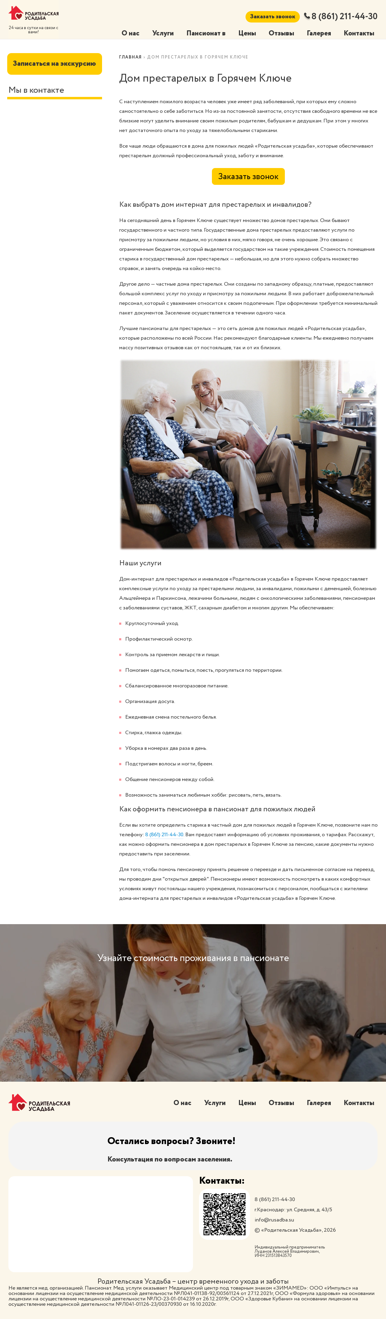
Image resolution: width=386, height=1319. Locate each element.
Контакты (358, 33)
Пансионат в (202, 33)
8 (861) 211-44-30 (342, 17)
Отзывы (279, 33)
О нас (125, 33)
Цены (244, 33)
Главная (131, 57)
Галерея (317, 33)
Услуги (158, 33)
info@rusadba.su (274, 1220)
